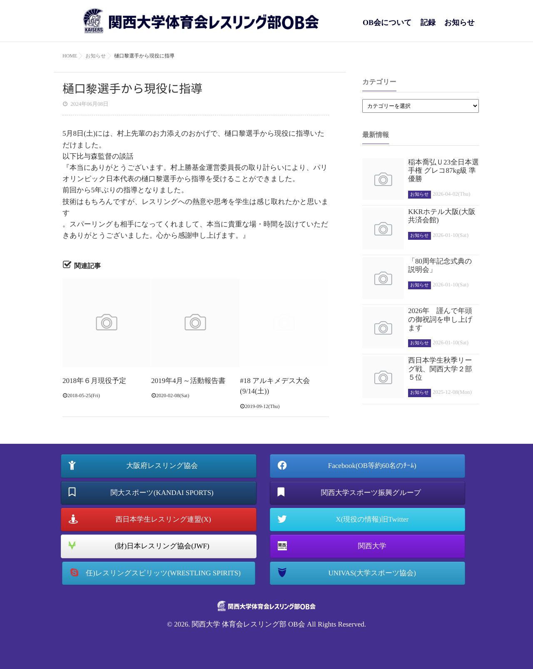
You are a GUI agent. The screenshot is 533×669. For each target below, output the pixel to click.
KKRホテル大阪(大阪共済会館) (442, 216)
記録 (428, 26)
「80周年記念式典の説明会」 (440, 265)
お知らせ (459, 26)
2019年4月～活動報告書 (188, 381)
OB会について (387, 26)
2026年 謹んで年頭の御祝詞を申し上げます (440, 319)
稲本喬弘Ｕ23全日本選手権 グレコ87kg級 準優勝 (443, 170)
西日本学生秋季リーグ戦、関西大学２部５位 (440, 368)
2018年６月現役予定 (94, 381)
